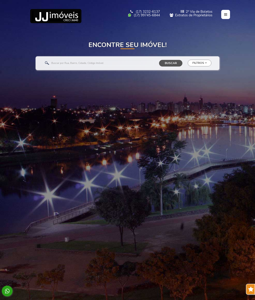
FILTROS (199, 63)
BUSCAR (171, 63)
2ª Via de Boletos (196, 11)
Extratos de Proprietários (191, 15)
